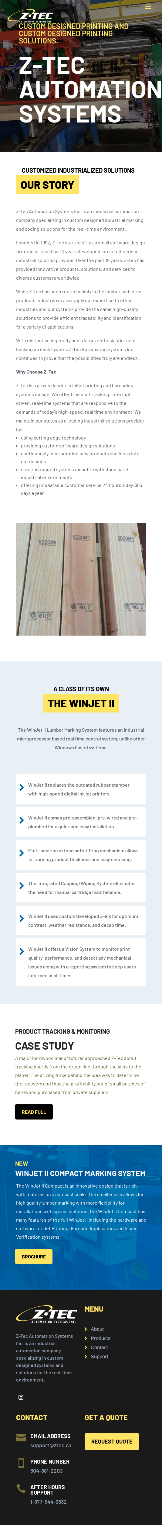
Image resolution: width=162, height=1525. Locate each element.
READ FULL (34, 1112)
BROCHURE (34, 1256)
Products (100, 1338)
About (97, 1329)
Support (99, 1356)
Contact (99, 1347)
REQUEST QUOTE (112, 1441)
